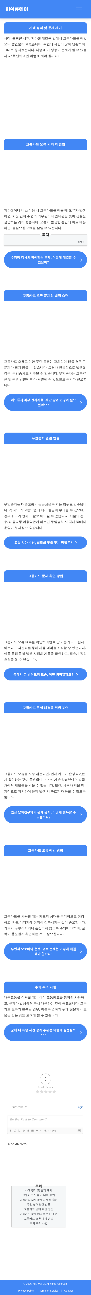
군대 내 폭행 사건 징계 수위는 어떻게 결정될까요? (43, 1032)
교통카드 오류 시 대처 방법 (38, 1195)
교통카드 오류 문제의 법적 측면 (39, 1199)
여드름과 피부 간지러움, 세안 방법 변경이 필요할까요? (43, 402)
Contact (68, 1290)
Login (79, 1107)
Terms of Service (49, 1290)
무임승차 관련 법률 (38, 1204)
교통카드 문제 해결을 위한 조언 (39, 1214)
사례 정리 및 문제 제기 (38, 1190)
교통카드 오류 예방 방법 (38, 1218)
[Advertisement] (45, 87)
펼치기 (81, 241)
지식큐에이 (16, 9)
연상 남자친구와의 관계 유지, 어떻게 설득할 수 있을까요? (43, 814)
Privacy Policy (26, 1290)
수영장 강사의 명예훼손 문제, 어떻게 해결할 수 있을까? (43, 260)
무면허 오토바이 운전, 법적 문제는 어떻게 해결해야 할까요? (43, 951)
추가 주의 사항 (38, 1223)
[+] (54, 1130)
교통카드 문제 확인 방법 (38, 1209)
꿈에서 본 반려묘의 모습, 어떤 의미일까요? (43, 674)
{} (49, 1130)
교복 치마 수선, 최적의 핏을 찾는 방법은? (43, 542)
